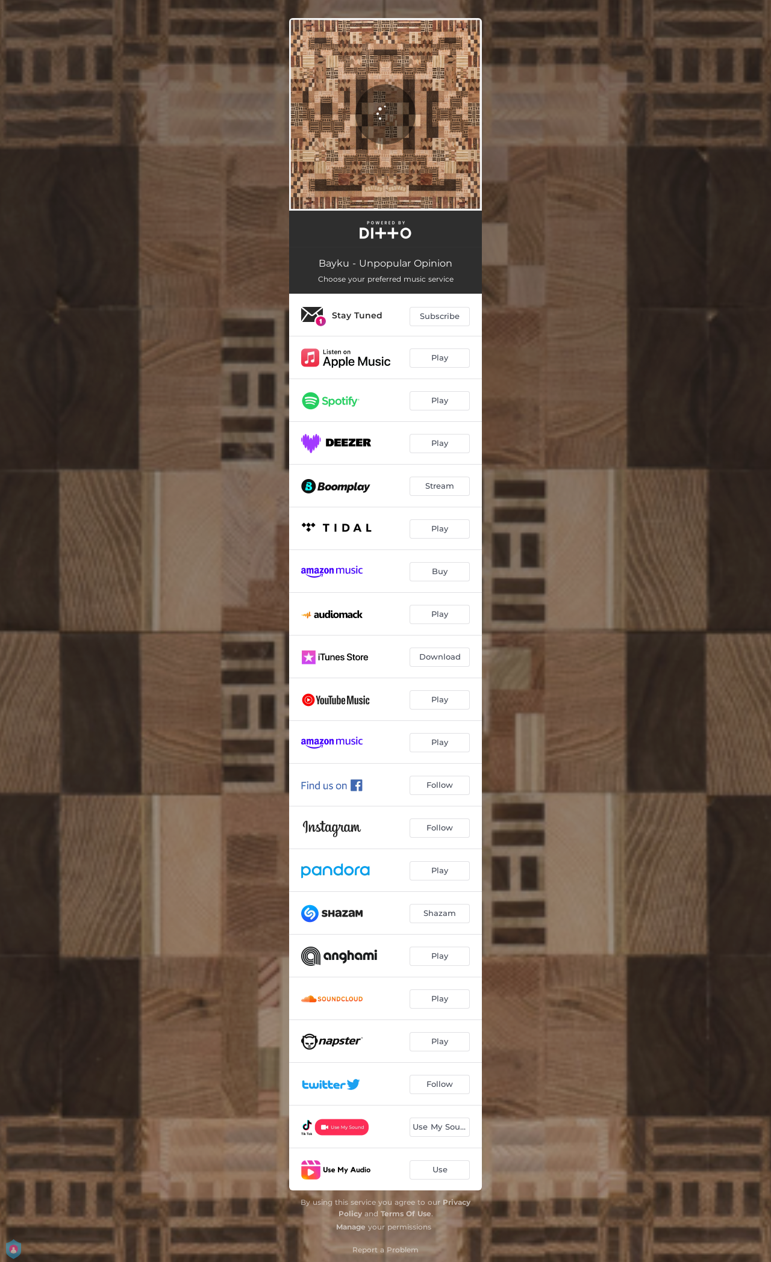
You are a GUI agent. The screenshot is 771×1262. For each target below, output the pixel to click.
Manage (351, 1226)
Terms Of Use (406, 1213)
